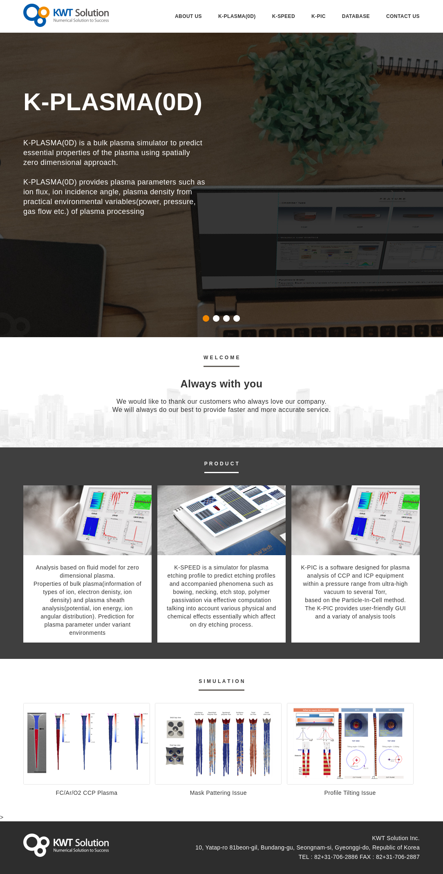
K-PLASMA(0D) (237, 16)
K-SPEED (283, 16)
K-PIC (318, 16)
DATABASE (356, 16)
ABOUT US (188, 16)
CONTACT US (403, 16)
